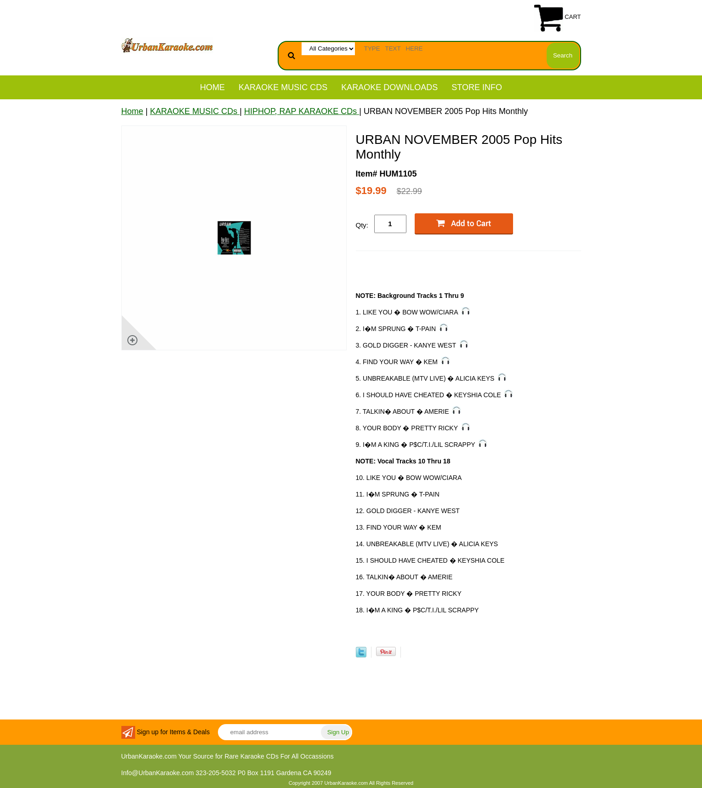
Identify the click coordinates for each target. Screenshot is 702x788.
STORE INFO (476, 87)
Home (212, 87)
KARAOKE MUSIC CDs (283, 87)
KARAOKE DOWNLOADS (389, 87)
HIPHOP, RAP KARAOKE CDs (301, 111)
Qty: (362, 225)
